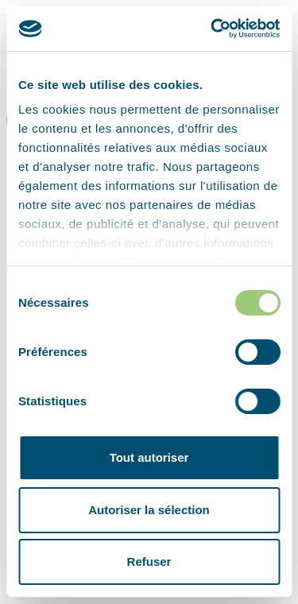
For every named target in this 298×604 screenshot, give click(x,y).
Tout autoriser (149, 457)
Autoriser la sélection (149, 510)
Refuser (149, 561)
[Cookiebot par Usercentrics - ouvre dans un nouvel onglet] (212, 28)
